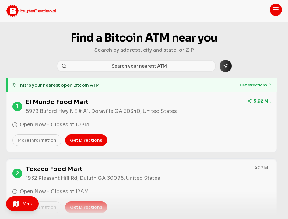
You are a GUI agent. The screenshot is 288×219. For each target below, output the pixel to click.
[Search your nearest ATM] (136, 66)
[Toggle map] (22, 203)
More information (37, 140)
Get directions (256, 85)
